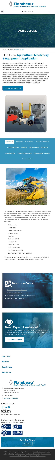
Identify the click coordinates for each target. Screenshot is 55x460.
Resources (6, 372)
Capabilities (7, 367)
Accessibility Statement (38, 456)
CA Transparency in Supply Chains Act (27, 454)
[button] (2, 11)
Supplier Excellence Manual (16, 298)
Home (4, 49)
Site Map (11, 454)
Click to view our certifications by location (13, 422)
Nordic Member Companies (10, 414)
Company (6, 356)
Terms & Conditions (39, 452)
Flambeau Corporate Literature (17, 290)
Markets (10, 49)
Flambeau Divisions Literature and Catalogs (21, 295)
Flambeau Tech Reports (14, 293)
